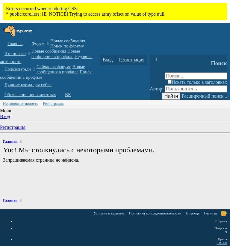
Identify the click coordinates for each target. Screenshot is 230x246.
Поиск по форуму (67, 46)
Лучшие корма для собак (28, 84)
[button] (48, 43)
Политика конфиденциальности (155, 213)
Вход (5, 116)
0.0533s (222, 242)
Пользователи (17, 69)
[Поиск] (155, 60)
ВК (68, 94)
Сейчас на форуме (54, 66)
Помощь (192, 213)
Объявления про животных (30, 94)
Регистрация (53, 103)
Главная (14, 43)
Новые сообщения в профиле (55, 54)
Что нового (15, 53)
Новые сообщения (67, 40)
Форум (37, 43)
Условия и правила (109, 213)
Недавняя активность (20, 103)
